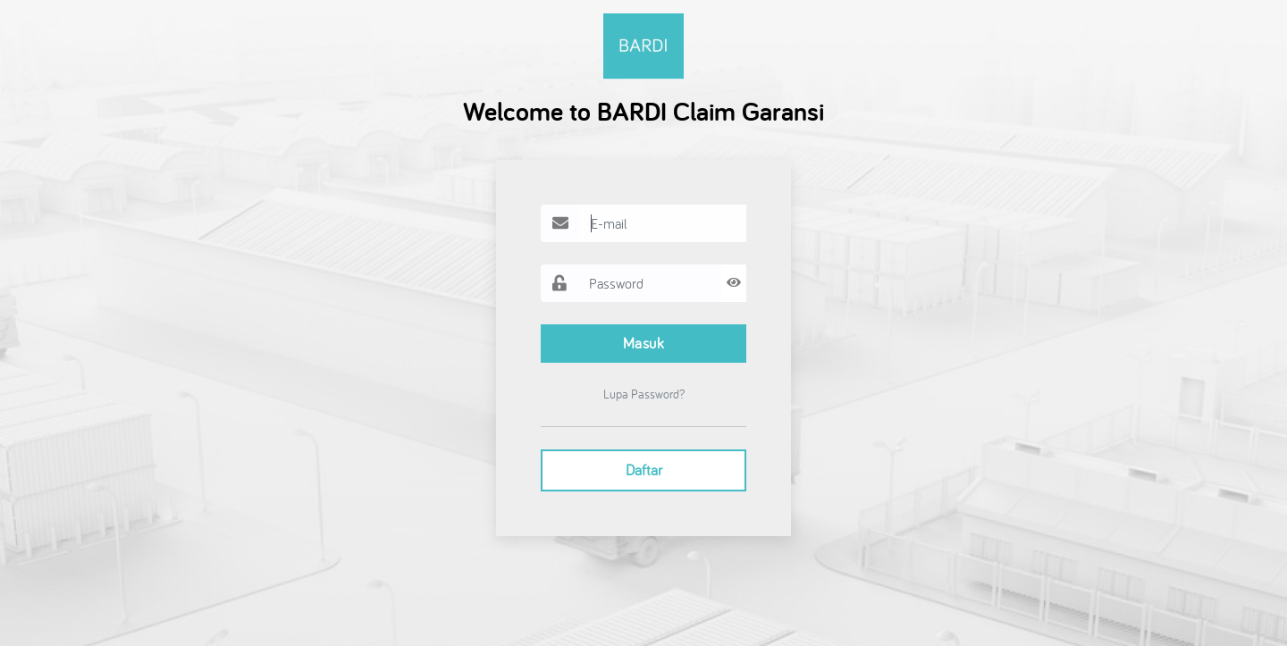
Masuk (644, 343)
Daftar (644, 470)
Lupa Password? (644, 394)
